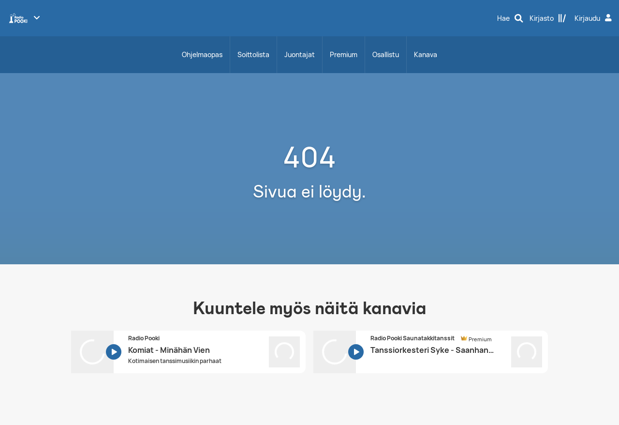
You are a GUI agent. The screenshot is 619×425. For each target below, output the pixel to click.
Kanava (425, 54)
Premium (343, 54)
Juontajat (299, 54)
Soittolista (253, 54)
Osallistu (385, 54)
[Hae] (510, 18)
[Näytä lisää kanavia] (36, 17)
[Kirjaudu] (594, 18)
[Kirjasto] (548, 18)
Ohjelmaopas (202, 54)
